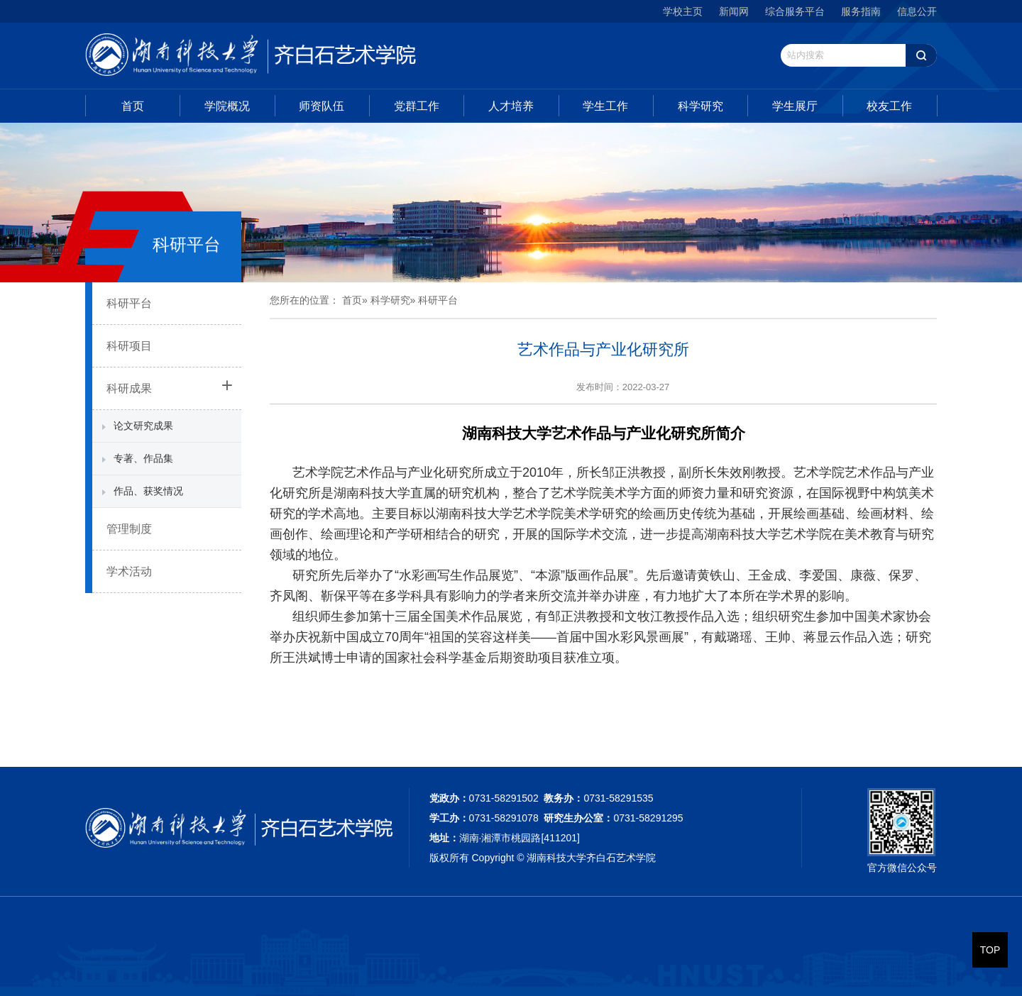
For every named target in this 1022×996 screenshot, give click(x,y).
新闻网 (734, 11)
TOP (990, 950)
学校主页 (683, 11)
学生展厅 (795, 106)
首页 (132, 106)
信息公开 (917, 11)
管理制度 (129, 529)
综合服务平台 (795, 11)
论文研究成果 (143, 425)
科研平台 (129, 303)
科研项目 (129, 346)
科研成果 (129, 388)
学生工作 (605, 106)
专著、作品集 (143, 458)
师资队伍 (321, 106)
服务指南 (861, 11)
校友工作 (889, 106)
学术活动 (129, 571)
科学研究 (700, 106)
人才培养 (511, 106)
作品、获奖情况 (148, 491)
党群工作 (416, 106)
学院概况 (227, 106)
